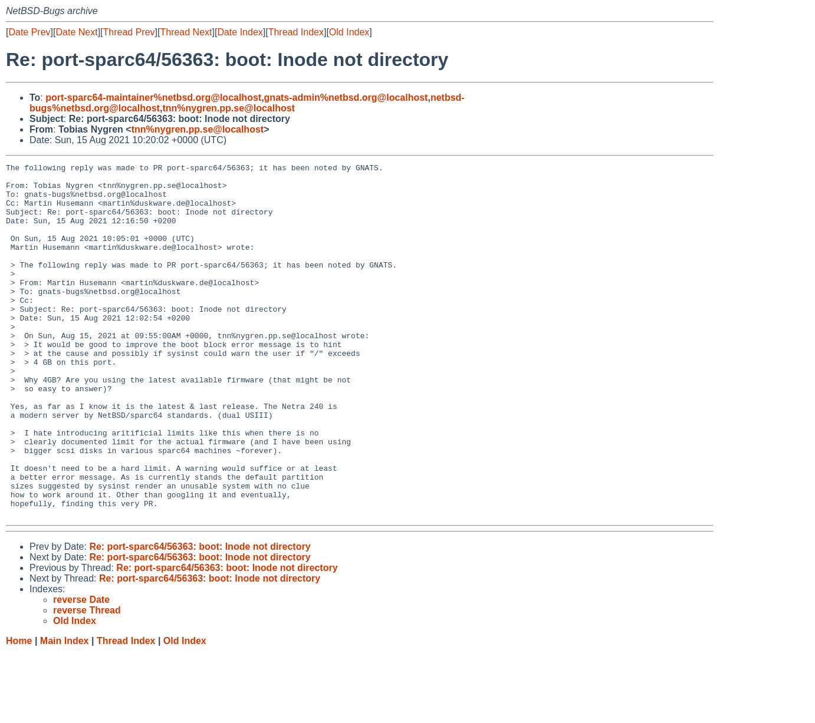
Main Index (64, 712)
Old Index (349, 32)
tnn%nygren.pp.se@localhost (228, 108)
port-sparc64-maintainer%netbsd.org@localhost (153, 98)
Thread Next (186, 32)
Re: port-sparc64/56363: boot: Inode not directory (199, 617)
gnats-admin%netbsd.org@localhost (346, 98)
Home (19, 712)
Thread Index (296, 32)
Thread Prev (129, 32)
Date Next (76, 32)
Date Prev (29, 32)
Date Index (239, 32)
